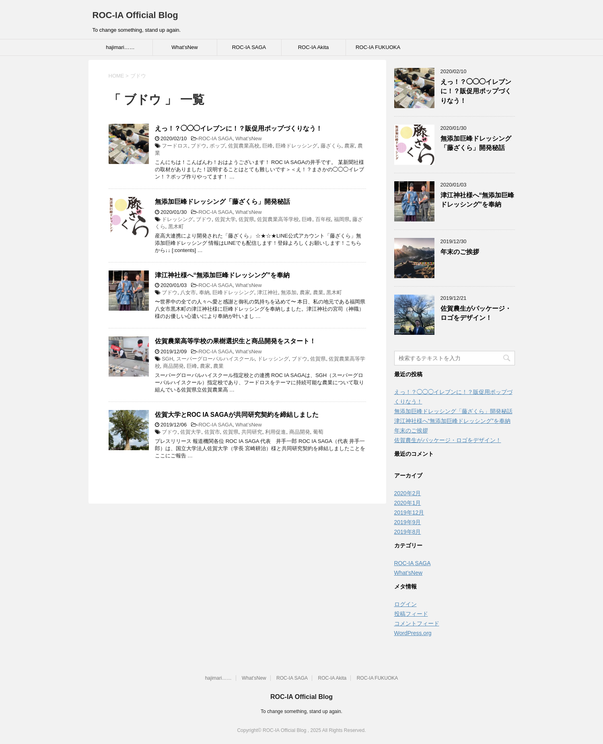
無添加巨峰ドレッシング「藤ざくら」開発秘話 (222, 201)
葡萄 (318, 432)
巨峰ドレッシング (296, 146)
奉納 (204, 292)
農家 (349, 146)
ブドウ (198, 146)
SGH (167, 359)
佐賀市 (212, 432)
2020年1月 (407, 503)
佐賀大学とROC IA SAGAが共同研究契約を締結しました (237, 414)
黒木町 (176, 226)
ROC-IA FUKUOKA (378, 47)
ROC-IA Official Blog (135, 15)
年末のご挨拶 (459, 251)
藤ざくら (331, 146)
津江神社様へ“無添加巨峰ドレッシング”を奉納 (222, 275)
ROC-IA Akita (313, 47)
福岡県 (342, 219)
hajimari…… (120, 47)
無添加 (288, 292)
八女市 (188, 292)
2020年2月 (407, 493)
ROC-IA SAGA (249, 47)
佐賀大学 (225, 219)
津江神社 (267, 292)
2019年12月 (409, 512)
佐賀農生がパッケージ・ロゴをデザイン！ (475, 313)
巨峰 (267, 146)
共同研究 (251, 432)
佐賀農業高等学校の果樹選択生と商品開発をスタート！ (235, 341)
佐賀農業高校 (243, 146)
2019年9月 (407, 522)
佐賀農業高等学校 (278, 219)
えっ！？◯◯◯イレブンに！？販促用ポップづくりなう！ (238, 128)
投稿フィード (411, 614)
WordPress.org (413, 633)
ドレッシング (177, 219)
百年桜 (323, 219)
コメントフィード (416, 623)
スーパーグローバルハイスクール (215, 359)
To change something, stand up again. (301, 711)
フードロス (175, 146)
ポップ (217, 146)
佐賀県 (246, 219)
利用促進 (275, 432)
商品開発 (173, 366)
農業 (318, 292)
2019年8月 (407, 532)
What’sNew (184, 47)
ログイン (405, 604)
